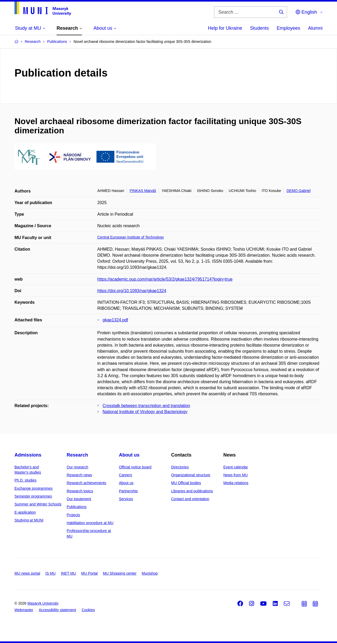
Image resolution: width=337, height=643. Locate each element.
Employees (288, 28)
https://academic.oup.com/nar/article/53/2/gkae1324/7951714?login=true (165, 279)
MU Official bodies (186, 483)
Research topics (80, 491)
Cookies (88, 610)
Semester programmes (33, 496)
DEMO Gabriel (298, 191)
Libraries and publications (192, 491)
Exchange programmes (33, 488)
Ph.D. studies (25, 480)
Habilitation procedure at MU (90, 523)
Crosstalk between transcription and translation (146, 405)
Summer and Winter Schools (37, 504)
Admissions (27, 455)
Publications (77, 507)
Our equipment (79, 499)
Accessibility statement (57, 610)
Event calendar (235, 467)
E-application (25, 512)
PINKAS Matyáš (143, 191)
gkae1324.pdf (115, 320)
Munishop (150, 573)
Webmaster (23, 610)
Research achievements (86, 483)
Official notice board (135, 467)
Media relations (235, 483)
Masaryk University (42, 603)
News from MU (235, 475)
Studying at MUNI (28, 520)
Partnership (128, 491)
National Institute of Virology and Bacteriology (145, 411)
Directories (180, 467)
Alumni (315, 28)
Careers (125, 475)
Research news (79, 475)
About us (129, 455)
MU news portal (27, 573)
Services (126, 499)
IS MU (50, 573)
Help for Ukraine (225, 28)
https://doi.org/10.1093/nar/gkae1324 (131, 290)
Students (259, 28)
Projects (73, 515)
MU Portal (89, 573)
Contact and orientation (190, 499)
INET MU (68, 573)
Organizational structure (190, 475)
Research (77, 455)
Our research (77, 467)
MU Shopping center (120, 573)
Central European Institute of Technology (130, 237)
